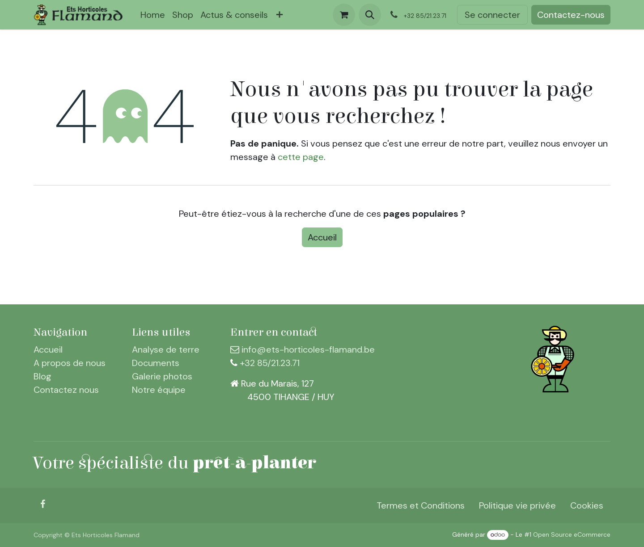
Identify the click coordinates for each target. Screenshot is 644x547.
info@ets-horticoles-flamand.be (308, 349)
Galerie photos (162, 376)
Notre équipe (159, 390)
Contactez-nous (571, 15)
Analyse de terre (165, 349)
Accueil (322, 237)
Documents (155, 363)
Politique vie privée (517, 505)
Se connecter (492, 15)
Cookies (586, 505)
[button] (370, 15)
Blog (42, 376)
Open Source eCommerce (571, 534)
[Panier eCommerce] (344, 15)
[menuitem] (153, 14)
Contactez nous (66, 390)
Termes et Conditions (421, 505)
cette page (301, 157)
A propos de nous (70, 363)
